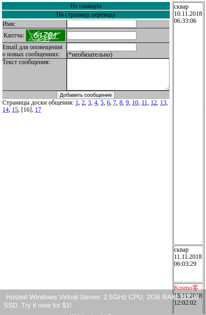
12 (154, 108)
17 (29, 115)
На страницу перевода (91, 14)
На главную (91, 5)
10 (135, 108)
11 (144, 108)
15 (5, 115)
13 (163, 108)
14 (172, 108)
